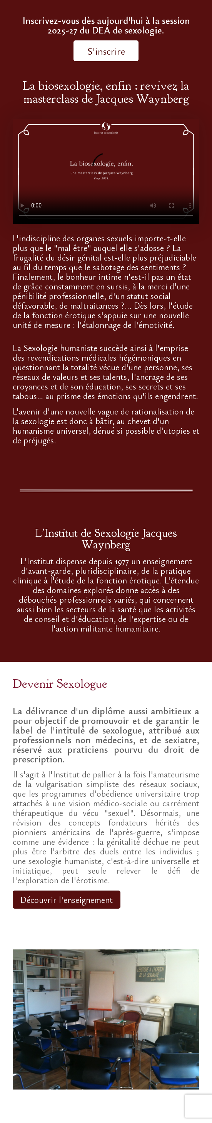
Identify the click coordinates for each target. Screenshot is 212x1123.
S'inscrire (106, 50)
